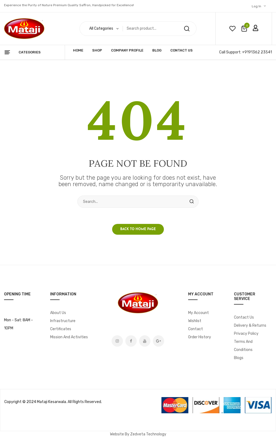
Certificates (60, 329)
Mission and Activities (69, 337)
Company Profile (127, 50)
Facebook (131, 341)
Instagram (117, 341)
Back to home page (138, 229)
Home (78, 50)
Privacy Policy (246, 333)
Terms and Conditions (243, 345)
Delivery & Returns (250, 325)
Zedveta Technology (148, 434)
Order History (199, 337)
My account (198, 312)
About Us (58, 312)
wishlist (232, 29)
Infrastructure (62, 321)
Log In (256, 6)
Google (158, 341)
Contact (195, 329)
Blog (156, 50)
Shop (97, 50)
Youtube (144, 341)
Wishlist (194, 321)
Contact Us (181, 50)
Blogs (238, 358)
